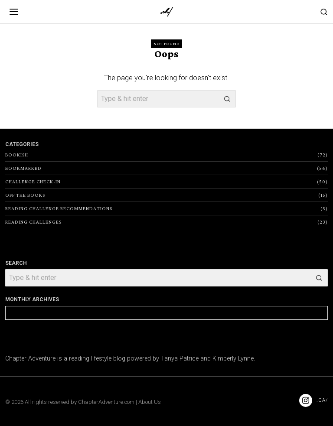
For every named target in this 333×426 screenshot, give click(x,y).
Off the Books (25, 195)
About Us (149, 402)
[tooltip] (305, 400)
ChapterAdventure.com (106, 402)
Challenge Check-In (33, 182)
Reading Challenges (33, 222)
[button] (227, 98)
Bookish (16, 155)
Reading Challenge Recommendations (58, 208)
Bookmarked (23, 168)
